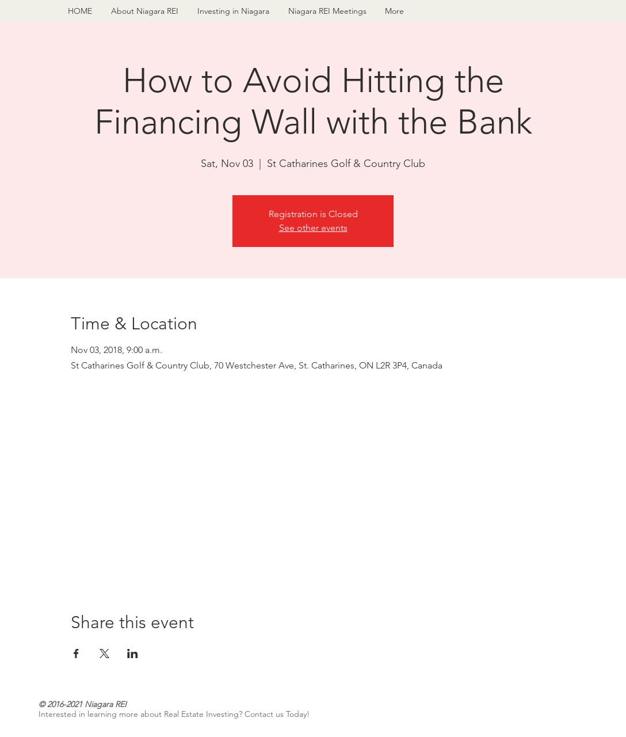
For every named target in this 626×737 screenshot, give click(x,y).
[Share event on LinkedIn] (132, 653)
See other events (313, 227)
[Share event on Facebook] (76, 653)
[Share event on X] (104, 653)
